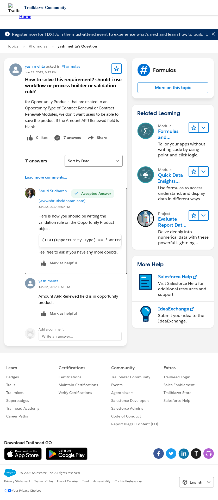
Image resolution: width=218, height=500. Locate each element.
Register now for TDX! (33, 34)
